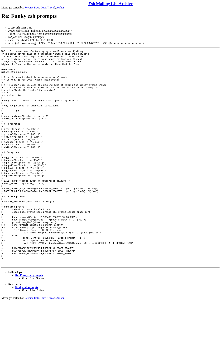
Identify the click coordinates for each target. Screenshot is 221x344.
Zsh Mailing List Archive (110, 3)
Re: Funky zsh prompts (29, 318)
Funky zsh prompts (26, 330)
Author (60, 7)
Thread (51, 7)
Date (43, 7)
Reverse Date (32, 7)
